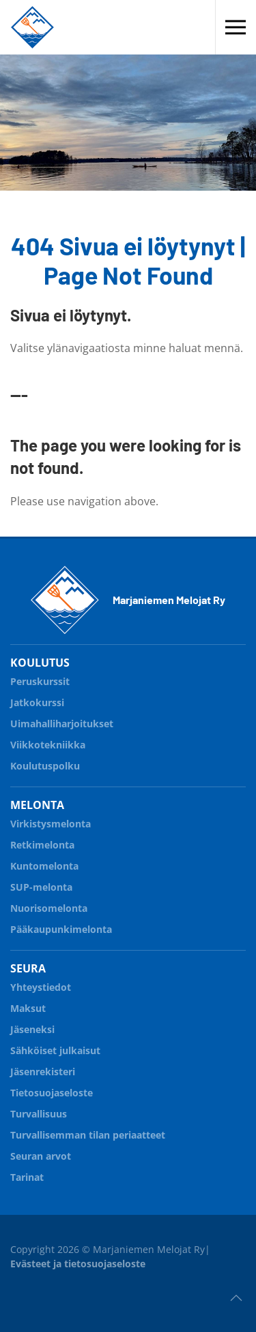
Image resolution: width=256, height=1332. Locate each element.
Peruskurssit (40, 681)
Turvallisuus (128, 1111)
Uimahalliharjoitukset (61, 723)
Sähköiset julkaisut (55, 1050)
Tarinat (27, 1177)
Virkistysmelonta (128, 821)
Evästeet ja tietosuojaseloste (77, 1263)
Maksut (28, 1008)
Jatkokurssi (128, 700)
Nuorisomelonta (128, 906)
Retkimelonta (128, 842)
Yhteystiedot (40, 987)
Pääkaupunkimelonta (61, 929)
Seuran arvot (40, 1155)
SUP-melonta (128, 884)
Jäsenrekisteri (42, 1071)
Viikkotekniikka (47, 744)
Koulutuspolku (128, 763)
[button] (235, 27)
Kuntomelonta (128, 863)
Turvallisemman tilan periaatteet (87, 1134)
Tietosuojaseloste (51, 1092)
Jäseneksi (32, 1029)
